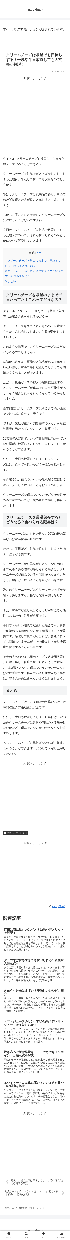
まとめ (10, 281)
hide (38, 252)
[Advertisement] (35, 116)
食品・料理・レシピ (15, 833)
